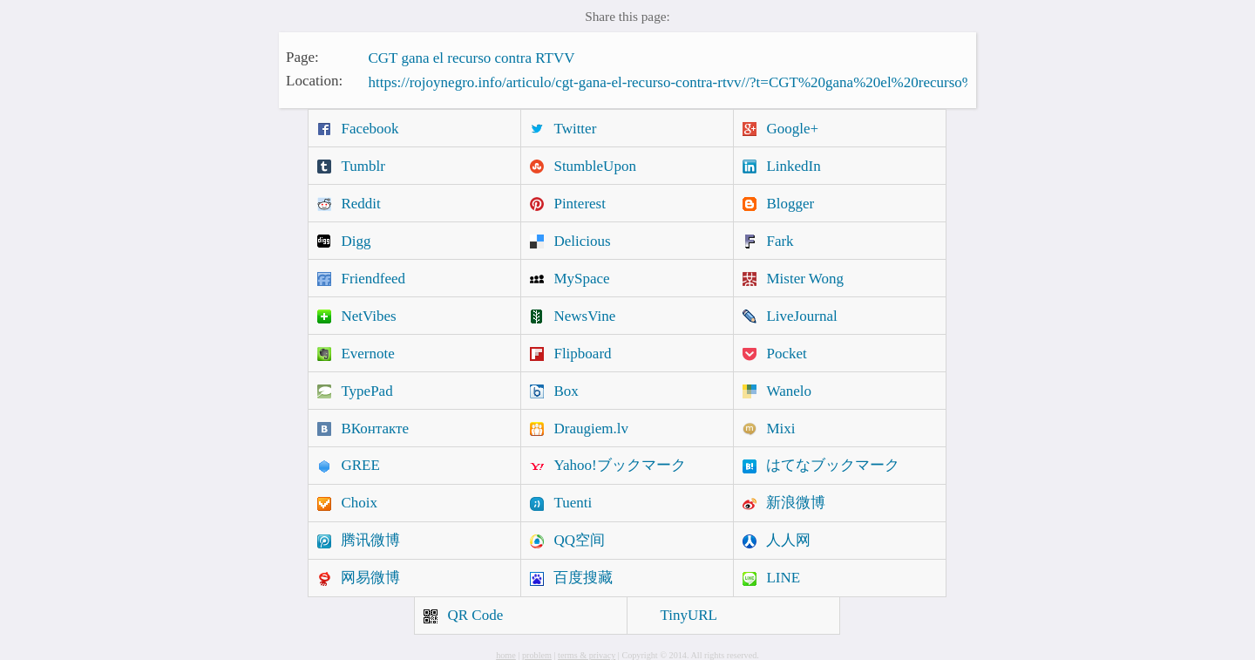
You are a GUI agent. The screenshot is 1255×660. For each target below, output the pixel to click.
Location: (314, 80)
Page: (302, 56)
